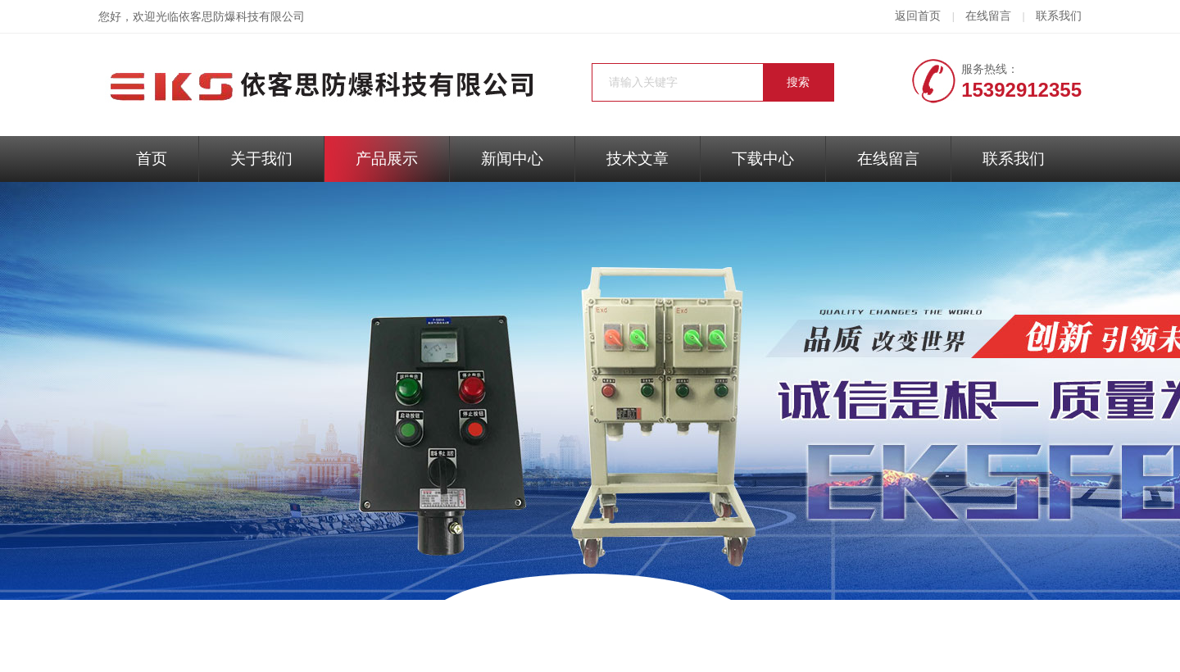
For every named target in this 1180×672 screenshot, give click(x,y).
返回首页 (918, 16)
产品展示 (387, 158)
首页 (151, 158)
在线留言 (988, 16)
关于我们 (261, 158)
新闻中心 (512, 158)
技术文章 (637, 158)
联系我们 (1059, 16)
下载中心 (763, 158)
